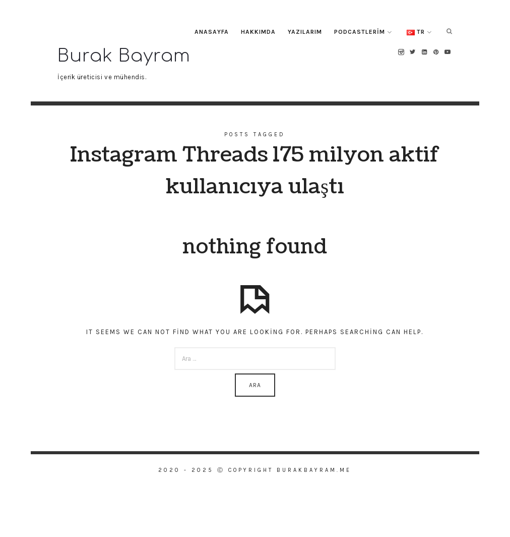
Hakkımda (258, 31)
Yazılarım (305, 31)
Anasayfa (212, 31)
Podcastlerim (359, 31)
